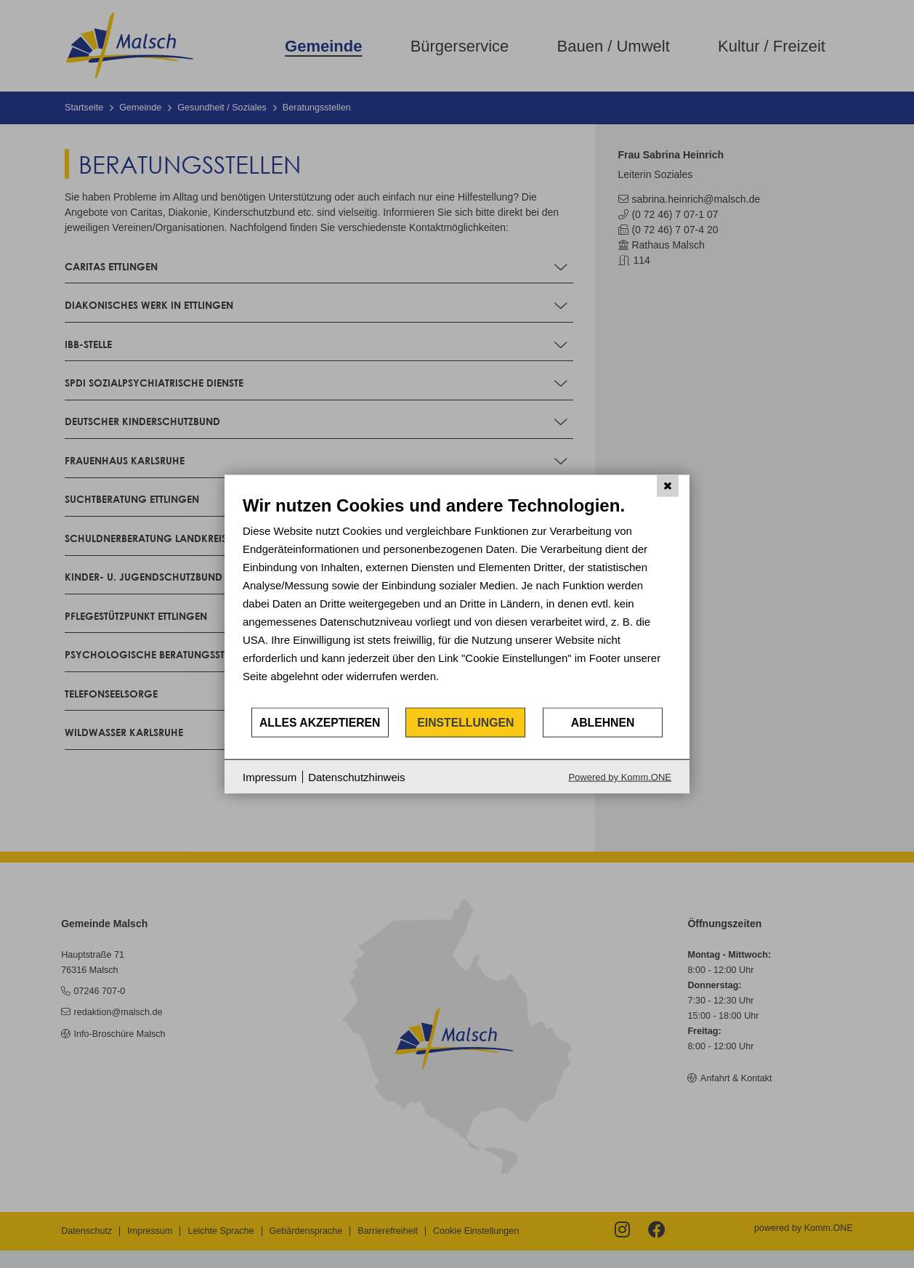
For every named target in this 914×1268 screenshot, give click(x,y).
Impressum (269, 776)
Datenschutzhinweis (356, 776)
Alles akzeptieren (320, 722)
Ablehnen (603, 722)
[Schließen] (668, 485)
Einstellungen (465, 722)
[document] (457, 599)
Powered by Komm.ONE (619, 777)
